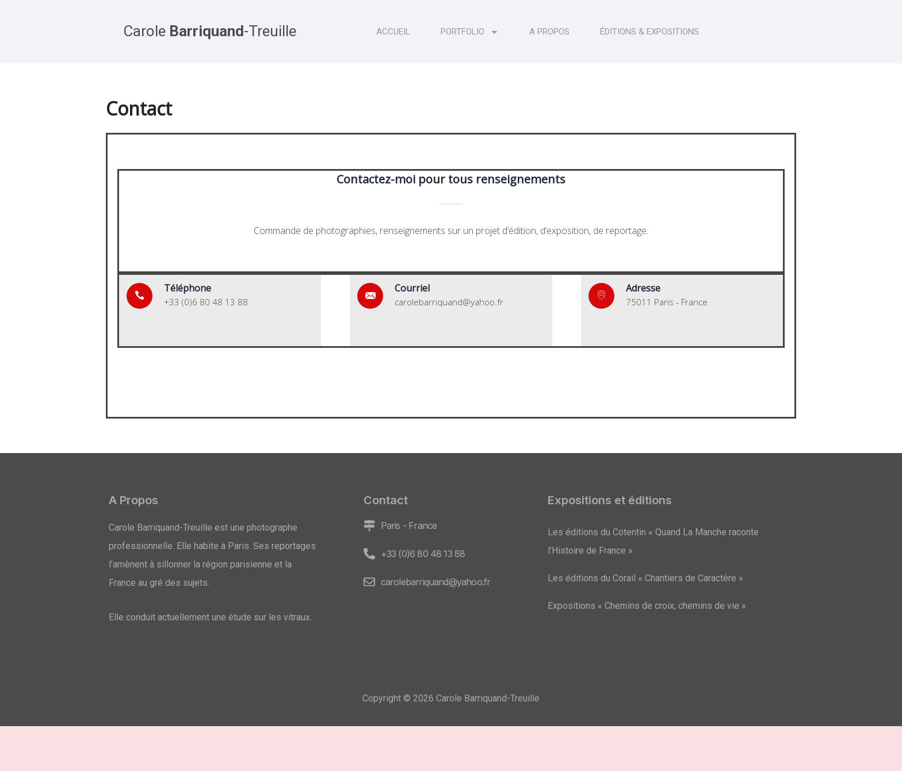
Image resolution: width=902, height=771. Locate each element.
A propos (549, 31)
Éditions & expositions (649, 31)
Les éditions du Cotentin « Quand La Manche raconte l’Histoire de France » (653, 541)
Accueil (393, 31)
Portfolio (470, 32)
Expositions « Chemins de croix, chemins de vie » (647, 605)
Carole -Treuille (209, 31)
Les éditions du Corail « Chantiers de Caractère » (645, 578)
